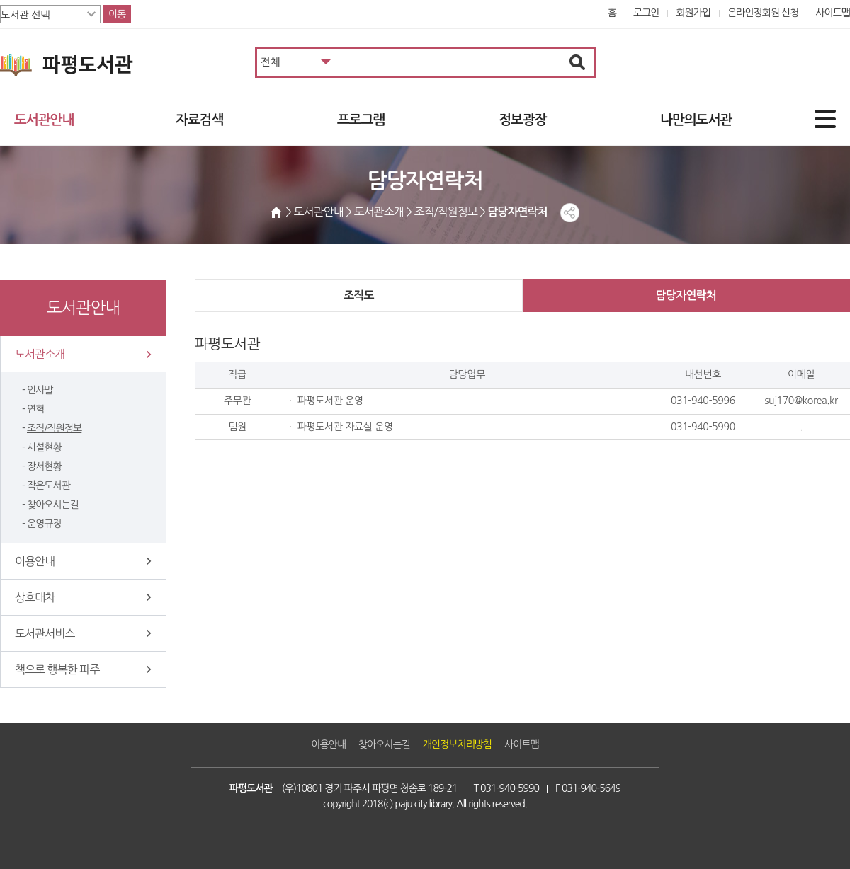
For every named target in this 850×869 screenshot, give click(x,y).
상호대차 (35, 597)
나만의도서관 (696, 120)
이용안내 (35, 561)
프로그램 (361, 120)
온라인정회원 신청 (762, 13)
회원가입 (693, 13)
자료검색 (199, 120)
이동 (116, 14)
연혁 (35, 409)
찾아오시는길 (53, 505)
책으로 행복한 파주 (57, 669)
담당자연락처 (686, 295)
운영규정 (44, 524)
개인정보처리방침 (457, 744)
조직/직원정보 (54, 428)
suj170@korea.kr (800, 400)
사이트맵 (832, 13)
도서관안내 (44, 120)
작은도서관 (48, 485)
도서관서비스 (44, 633)
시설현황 (44, 447)
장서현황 (44, 466)
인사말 (40, 390)
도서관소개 (39, 353)
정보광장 (522, 120)
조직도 (359, 295)
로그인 (646, 13)
